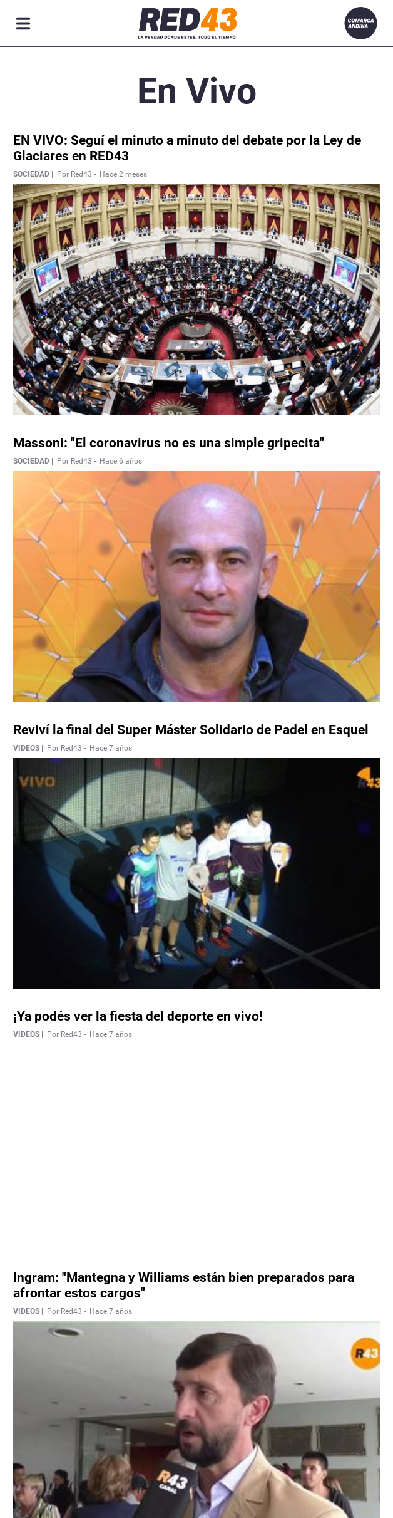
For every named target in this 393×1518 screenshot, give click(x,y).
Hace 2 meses (123, 174)
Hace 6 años (121, 461)
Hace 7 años (110, 748)
